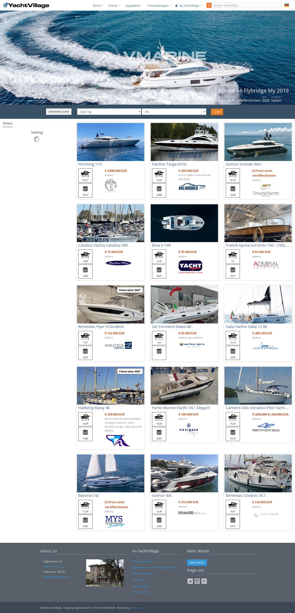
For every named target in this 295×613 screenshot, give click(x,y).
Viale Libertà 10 (52, 566)
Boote (97, 5)
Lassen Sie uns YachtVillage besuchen (155, 567)
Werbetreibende (141, 561)
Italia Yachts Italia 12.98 (246, 326)
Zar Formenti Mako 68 (171, 326)
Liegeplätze (132, 5)
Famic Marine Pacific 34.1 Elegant (181, 407)
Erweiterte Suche (59, 111)
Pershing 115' (90, 164)
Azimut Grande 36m (244, 164)
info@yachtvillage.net (56, 577)
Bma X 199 (161, 245)
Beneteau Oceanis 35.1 (246, 495)
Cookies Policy (141, 586)
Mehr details (197, 562)
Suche (217, 112)
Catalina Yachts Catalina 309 (103, 245)
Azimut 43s (162, 495)
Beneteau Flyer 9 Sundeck (101, 326)
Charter (113, 5)
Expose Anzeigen (142, 573)
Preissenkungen (158, 5)
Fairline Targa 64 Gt (169, 164)
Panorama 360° (130, 290)
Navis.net (136, 607)
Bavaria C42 (88, 495)
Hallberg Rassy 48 (93, 407)
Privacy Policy (140, 592)
